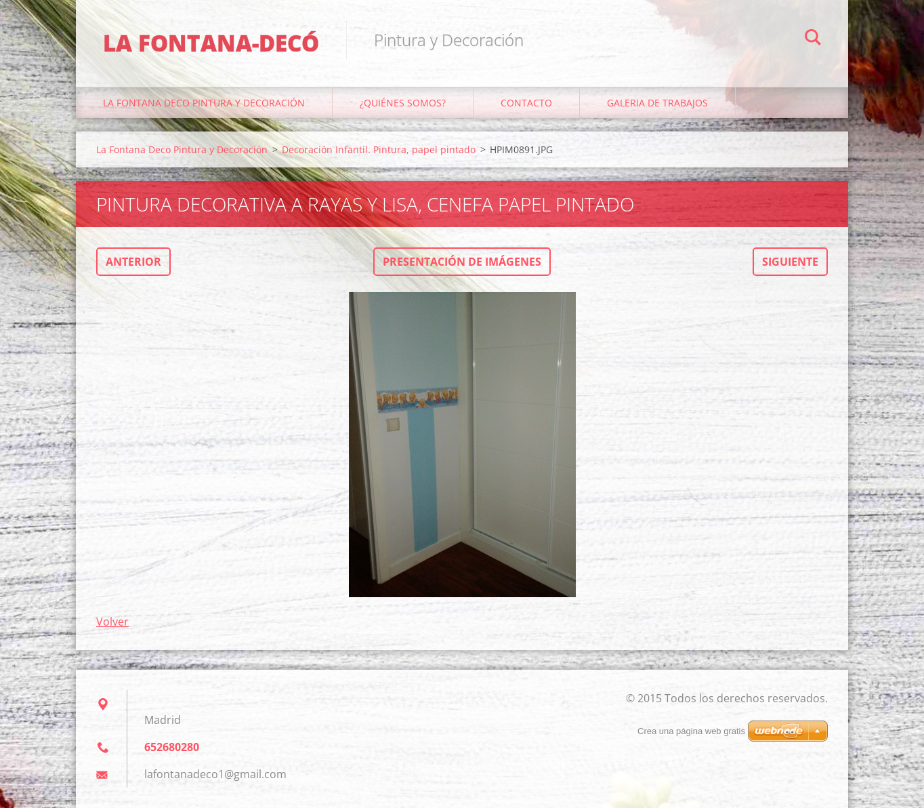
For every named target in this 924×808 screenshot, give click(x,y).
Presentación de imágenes (462, 261)
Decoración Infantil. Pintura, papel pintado (379, 149)
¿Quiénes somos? (403, 102)
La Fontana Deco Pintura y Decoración (204, 102)
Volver (112, 621)
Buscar (813, 39)
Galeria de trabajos (657, 102)
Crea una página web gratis (691, 731)
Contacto (526, 102)
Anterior (133, 261)
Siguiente (790, 261)
